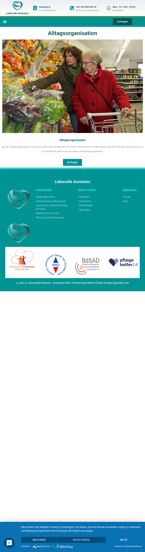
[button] (5, 22)
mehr (123, 539)
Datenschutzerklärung (132, 546)
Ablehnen (39, 539)
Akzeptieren (81, 539)
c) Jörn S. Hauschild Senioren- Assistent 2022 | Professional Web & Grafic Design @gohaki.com (72, 282)
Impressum (118, 546)
